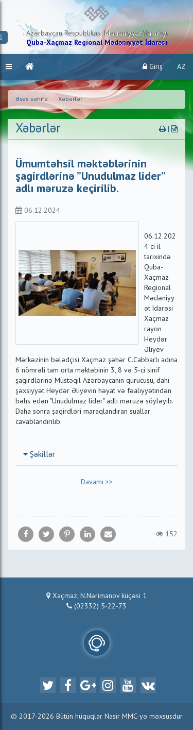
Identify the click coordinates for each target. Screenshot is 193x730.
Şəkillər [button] (39, 455)
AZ (181, 67)
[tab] (96, 454)
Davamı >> (97, 482)
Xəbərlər (70, 99)
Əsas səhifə (31, 99)
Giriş (153, 67)
